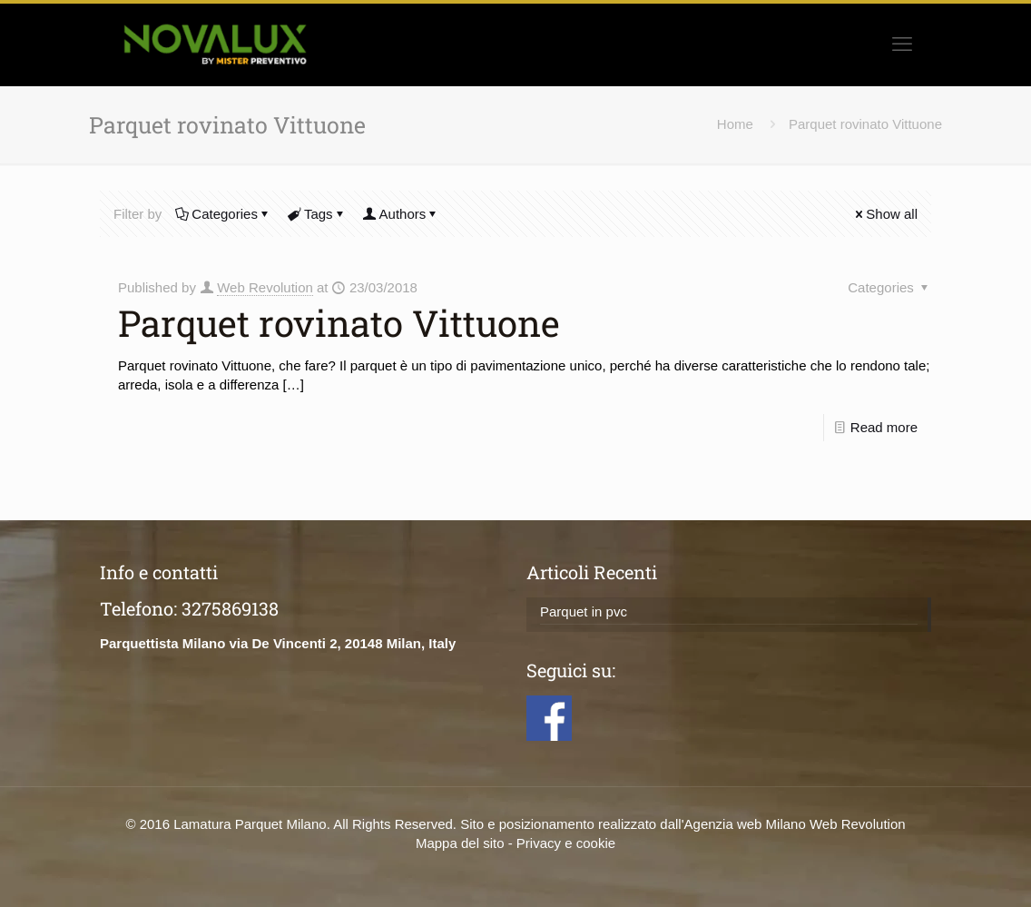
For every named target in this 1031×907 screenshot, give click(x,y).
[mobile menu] (902, 44)
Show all (885, 214)
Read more (884, 427)
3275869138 (230, 608)
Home (735, 124)
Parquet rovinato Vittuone (865, 124)
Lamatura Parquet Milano (249, 824)
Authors (401, 214)
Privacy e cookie (565, 843)
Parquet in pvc (583, 611)
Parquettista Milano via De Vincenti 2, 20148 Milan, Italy (278, 643)
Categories (223, 214)
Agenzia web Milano (745, 824)
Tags (317, 214)
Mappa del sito (460, 843)
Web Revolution (265, 287)
